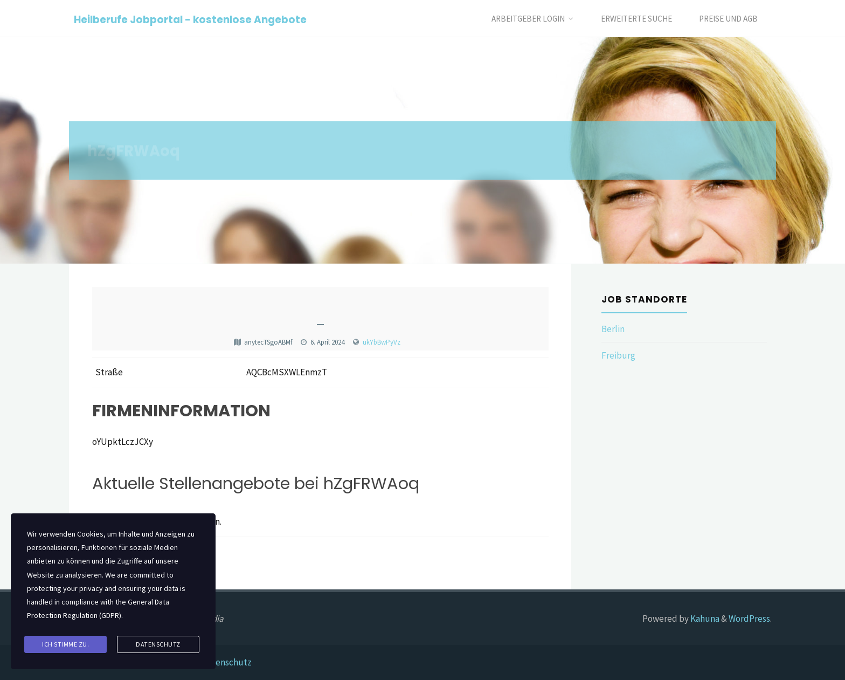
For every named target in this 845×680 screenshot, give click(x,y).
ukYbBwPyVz (381, 342)
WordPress (749, 618)
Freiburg (618, 355)
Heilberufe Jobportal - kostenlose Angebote (190, 19)
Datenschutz (227, 662)
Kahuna (704, 618)
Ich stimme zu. (65, 644)
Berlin (613, 329)
